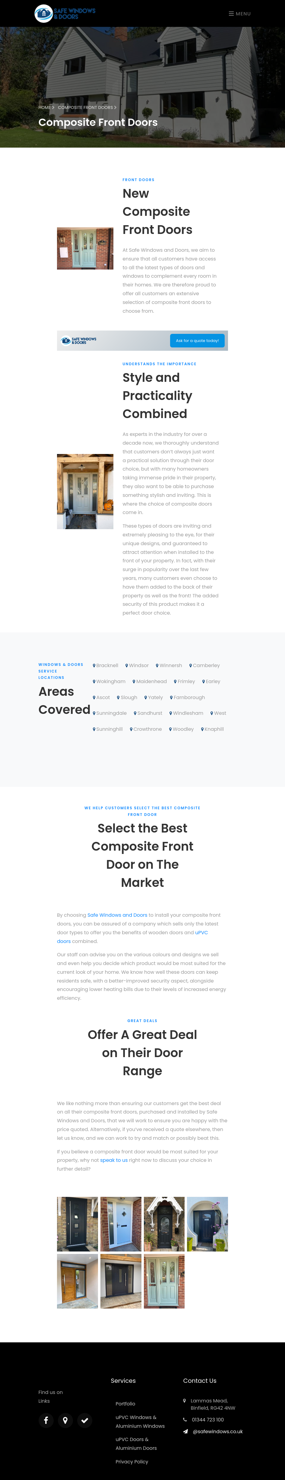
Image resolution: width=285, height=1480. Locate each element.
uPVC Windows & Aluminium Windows (140, 1422)
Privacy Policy (132, 1461)
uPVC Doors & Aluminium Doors (136, 1444)
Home (47, 107)
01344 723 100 (208, 1419)
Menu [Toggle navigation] (240, 13)
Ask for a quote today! (197, 341)
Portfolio (125, 1403)
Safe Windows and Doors (117, 915)
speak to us (114, 1160)
